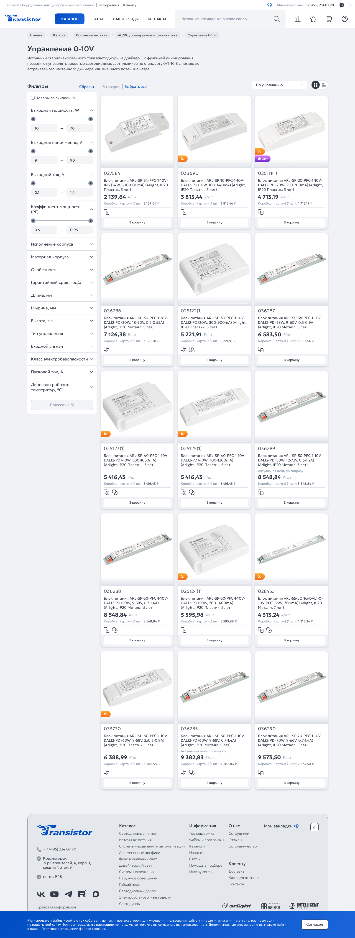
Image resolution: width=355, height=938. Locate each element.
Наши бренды (126, 19)
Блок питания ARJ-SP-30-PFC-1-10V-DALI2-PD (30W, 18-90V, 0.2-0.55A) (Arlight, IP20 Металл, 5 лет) (136, 322)
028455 (266, 591)
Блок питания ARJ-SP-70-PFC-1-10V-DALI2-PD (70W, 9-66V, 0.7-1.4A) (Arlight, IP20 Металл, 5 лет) (290, 740)
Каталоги (197, 846)
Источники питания (135, 839)
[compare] (297, 19)
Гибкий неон (129, 884)
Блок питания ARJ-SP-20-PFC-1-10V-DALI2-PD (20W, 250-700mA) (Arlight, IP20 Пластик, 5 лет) (290, 185)
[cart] (329, 19)
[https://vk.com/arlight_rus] (41, 894)
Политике (49, 929)
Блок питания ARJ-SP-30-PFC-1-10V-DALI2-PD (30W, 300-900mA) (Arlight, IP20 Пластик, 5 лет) (214, 322)
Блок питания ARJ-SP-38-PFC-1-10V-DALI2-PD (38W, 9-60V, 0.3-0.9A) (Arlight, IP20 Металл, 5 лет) (290, 322)
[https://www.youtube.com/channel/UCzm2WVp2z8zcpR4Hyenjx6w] (54, 894)
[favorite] (313, 19)
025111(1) (267, 173)
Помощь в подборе (205, 865)
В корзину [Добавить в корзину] (137, 222)
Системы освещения (137, 871)
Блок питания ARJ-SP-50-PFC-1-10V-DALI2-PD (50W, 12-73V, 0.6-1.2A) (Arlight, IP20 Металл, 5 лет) (290, 460)
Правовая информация (56, 907)
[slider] (33, 119)
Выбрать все (136, 86)
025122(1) (191, 311)
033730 (112, 729)
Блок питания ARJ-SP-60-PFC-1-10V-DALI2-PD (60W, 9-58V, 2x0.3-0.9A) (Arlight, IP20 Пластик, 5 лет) (136, 740)
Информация (108, 5)
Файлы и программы (206, 839)
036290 (267, 729)
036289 (266, 448)
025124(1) (191, 591)
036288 (112, 591)
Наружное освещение (138, 878)
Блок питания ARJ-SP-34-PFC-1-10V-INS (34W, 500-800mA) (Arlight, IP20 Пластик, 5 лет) (136, 185)
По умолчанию (279, 84)
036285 (189, 729)
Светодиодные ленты (137, 833)
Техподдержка (201, 833)
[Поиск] (277, 19)
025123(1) (114, 448)
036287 (266, 311)
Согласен (314, 924)
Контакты (157, 19)
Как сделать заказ (244, 877)
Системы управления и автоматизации (152, 846)
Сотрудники (239, 833)
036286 (112, 311)
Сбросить (87, 86)
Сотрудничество (243, 846)
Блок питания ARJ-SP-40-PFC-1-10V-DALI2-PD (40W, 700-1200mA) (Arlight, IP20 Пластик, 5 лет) (213, 460)
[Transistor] (23, 17)
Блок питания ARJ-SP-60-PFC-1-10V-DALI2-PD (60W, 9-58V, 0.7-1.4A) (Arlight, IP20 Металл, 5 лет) (213, 740)
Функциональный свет (138, 859)
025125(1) (191, 448)
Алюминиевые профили (139, 852)
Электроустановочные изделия (145, 897)
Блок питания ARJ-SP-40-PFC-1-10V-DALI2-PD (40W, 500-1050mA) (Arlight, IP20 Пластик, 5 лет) (136, 460)
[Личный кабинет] (344, 19)
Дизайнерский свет (135, 865)
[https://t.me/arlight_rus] (68, 894)
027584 (112, 173)
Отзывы (235, 839)
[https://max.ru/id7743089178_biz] (96, 894)
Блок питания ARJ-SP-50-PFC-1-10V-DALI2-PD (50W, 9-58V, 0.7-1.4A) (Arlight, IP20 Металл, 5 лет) (136, 603)
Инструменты (200, 871)
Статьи (195, 859)
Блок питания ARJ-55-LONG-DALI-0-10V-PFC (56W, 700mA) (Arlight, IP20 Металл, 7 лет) (290, 603)
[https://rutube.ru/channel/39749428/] (82, 894)
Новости (196, 852)
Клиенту (129, 5)
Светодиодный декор (137, 891)
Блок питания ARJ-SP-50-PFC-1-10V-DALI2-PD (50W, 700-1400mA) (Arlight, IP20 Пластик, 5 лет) (213, 603)
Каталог (69, 19)
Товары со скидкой (55, 98)
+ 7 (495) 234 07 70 (319, 5)
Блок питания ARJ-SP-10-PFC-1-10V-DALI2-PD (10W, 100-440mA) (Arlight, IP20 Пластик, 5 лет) (213, 185)
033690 (190, 173)
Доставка (236, 871)
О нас (99, 19)
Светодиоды (129, 903)
